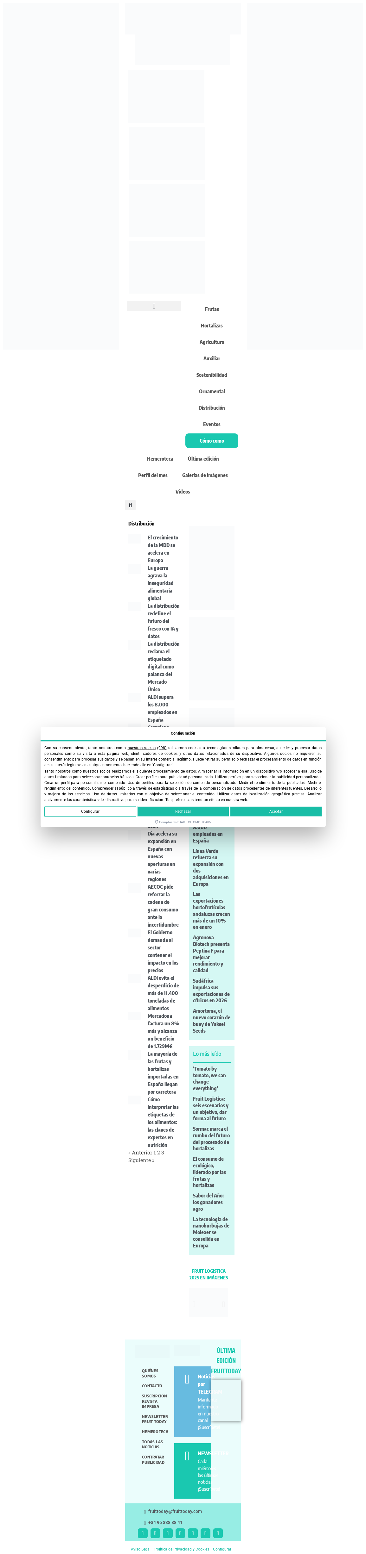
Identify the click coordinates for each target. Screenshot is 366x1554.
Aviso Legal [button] (141, 1549)
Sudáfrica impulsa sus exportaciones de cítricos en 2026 (211, 991)
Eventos (212, 424)
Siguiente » (141, 1160)
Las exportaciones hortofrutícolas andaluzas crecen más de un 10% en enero (211, 910)
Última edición (203, 459)
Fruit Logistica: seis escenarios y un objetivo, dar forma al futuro (210, 1109)
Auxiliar (211, 358)
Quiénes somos (150, 1373)
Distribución (212, 408)
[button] (154, 306)
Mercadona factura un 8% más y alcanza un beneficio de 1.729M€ (163, 1031)
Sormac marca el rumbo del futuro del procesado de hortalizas (211, 1139)
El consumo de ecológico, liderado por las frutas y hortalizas (209, 1172)
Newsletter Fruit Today (155, 1419)
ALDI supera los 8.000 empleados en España (209, 830)
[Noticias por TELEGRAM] (187, 1379)
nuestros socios (142, 748)
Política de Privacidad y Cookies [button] (181, 1549)
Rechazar (183, 812)
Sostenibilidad (211, 375)
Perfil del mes (153, 475)
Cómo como (212, 441)
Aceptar (276, 812)
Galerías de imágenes (205, 475)
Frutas (212, 309)
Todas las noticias (152, 1444)
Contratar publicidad (153, 1459)
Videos (183, 491)
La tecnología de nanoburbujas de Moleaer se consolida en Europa (211, 1232)
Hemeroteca (160, 459)
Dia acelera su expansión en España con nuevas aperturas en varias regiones (162, 856)
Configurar (90, 812)
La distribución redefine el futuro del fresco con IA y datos (164, 621)
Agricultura (212, 342)
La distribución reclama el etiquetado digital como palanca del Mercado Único (164, 667)
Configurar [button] (222, 1549)
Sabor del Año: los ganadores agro (208, 1202)
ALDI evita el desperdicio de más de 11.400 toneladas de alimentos (163, 993)
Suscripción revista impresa (154, 1401)
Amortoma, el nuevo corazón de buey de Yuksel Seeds (211, 1021)
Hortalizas (212, 325)
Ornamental (212, 391)
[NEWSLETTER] (187, 1456)
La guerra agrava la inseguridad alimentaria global (161, 583)
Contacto (152, 1385)
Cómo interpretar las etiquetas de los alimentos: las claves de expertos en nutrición (163, 1122)
